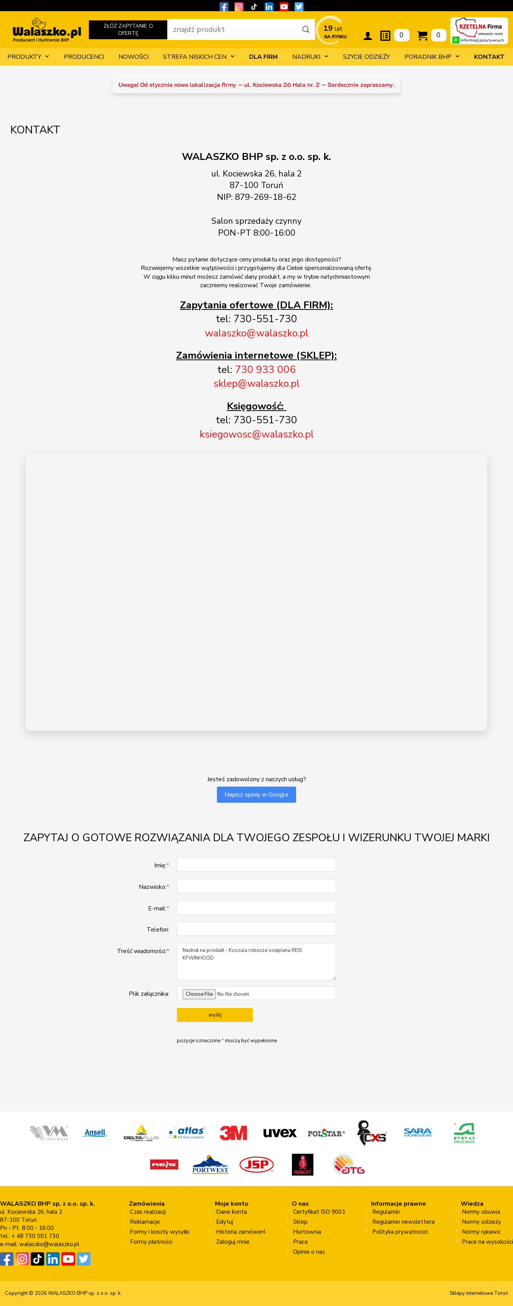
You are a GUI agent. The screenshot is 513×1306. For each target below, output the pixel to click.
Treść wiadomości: (143, 951)
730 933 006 (265, 369)
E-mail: (158, 908)
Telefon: (158, 929)
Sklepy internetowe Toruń (479, 1293)
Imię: (161, 865)
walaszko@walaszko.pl (49, 1244)
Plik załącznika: (149, 994)
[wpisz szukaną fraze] (231, 29)
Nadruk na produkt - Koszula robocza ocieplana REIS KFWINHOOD (256, 961)
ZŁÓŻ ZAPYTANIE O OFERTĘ (128, 30)
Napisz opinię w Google (256, 794)
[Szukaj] (305, 29)
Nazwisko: (154, 887)
